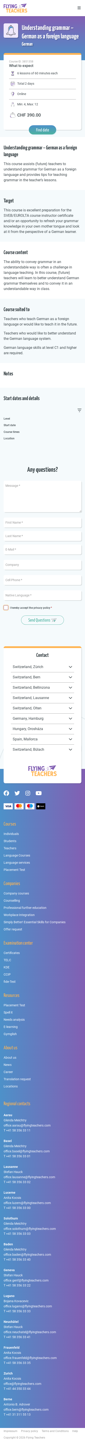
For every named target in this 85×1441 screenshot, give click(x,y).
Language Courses (17, 855)
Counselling (12, 900)
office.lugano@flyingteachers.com (28, 1306)
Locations (11, 1086)
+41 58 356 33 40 (18, 1259)
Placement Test (14, 870)
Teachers (10, 848)
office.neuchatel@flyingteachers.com (30, 1332)
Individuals (11, 834)
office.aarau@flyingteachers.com (27, 1125)
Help (75, 1431)
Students (10, 841)
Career (8, 1072)
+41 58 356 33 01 (18, 1156)
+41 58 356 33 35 (18, 1363)
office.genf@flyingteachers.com (26, 1280)
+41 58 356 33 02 (18, 1182)
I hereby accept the (30, 608)
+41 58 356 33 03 (18, 1233)
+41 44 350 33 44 (18, 1388)
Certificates (12, 953)
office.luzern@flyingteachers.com (27, 1203)
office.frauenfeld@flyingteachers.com (30, 1358)
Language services (17, 862)
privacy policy (42, 607)
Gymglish (10, 1034)
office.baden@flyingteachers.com (27, 1254)
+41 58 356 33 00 (18, 1208)
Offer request (13, 929)
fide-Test (10, 981)
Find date (42, 129)
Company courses (16, 893)
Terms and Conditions (55, 1431)
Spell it (8, 1012)
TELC (7, 960)
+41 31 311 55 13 (18, 1414)
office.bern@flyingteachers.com (26, 1409)
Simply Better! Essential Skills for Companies (35, 922)
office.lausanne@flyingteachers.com (29, 1177)
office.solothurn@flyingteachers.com (30, 1229)
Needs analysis (14, 1019)
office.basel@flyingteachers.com (27, 1151)
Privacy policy (29, 1431)
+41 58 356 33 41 (18, 1337)
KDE (7, 967)
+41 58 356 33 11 (18, 1130)
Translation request (17, 1079)
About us (10, 1057)
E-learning (11, 1027)
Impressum (10, 1431)
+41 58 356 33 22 (18, 1285)
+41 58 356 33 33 (18, 1311)
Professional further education (25, 908)
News (8, 1065)
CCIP (7, 974)
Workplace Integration (19, 915)
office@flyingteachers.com (22, 1384)
